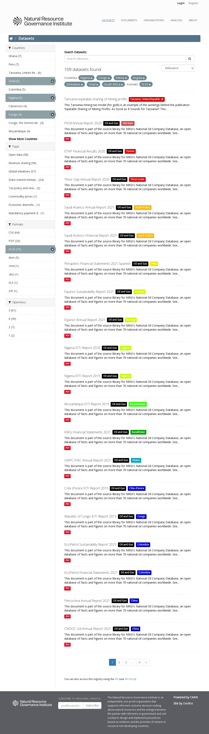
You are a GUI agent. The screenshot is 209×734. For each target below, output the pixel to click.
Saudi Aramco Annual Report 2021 (89, 207)
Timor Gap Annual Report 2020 (86, 179)
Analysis (176, 20)
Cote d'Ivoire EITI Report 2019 (86, 488)
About (193, 20)
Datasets (108, 20)
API (116, 679)
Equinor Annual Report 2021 (84, 320)
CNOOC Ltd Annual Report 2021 (87, 628)
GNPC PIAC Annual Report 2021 (87, 460)
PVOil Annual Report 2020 (83, 123)
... (133, 662)
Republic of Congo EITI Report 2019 (90, 516)
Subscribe (92, 705)
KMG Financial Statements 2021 (87, 432)
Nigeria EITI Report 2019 (82, 376)
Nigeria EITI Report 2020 (82, 347)
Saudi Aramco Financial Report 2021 (90, 235)
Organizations (154, 20)
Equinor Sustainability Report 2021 (89, 291)
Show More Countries (23, 139)
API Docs (130, 679)
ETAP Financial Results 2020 (84, 151)
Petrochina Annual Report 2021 (87, 600)
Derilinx (188, 703)
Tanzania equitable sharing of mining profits (95, 99)
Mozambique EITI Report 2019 (86, 404)
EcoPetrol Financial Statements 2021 (91, 572)
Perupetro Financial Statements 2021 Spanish (97, 263)
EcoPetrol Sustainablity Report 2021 (90, 544)
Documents (129, 20)
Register (193, 3)
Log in (181, 3)
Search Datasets (75, 52)
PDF (67, 139)
